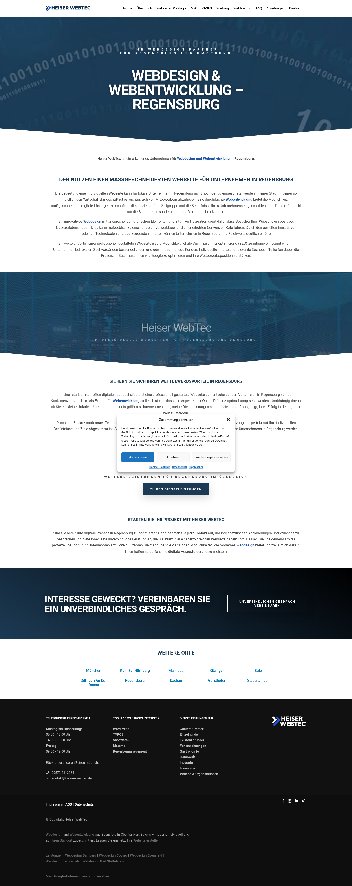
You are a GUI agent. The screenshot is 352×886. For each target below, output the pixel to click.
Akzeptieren (138, 457)
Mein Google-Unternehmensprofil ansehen (77, 876)
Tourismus (187, 768)
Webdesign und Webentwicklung (203, 158)
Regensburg (135, 680)
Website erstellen (146, 840)
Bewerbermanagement (130, 751)
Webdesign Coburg (113, 855)
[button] (228, 419)
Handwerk (187, 757)
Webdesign (92, 221)
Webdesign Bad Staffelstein (103, 861)
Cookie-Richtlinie (159, 467)
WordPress (121, 729)
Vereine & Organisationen (199, 774)
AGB (68, 804)
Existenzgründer (192, 740)
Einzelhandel (189, 735)
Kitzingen (217, 670)
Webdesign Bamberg (80, 855)
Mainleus (176, 670)
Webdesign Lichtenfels (63, 861)
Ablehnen (173, 457)
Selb (258, 670)
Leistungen (54, 855)
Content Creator (191, 729)
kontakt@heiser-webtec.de (69, 778)
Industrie (186, 763)
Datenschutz (179, 467)
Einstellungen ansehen (211, 457)
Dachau (176, 680)
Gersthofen (217, 680)
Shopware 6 (121, 740)
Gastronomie (189, 751)
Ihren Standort (61, 840)
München (93, 670)
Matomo (119, 746)
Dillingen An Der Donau (94, 682)
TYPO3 (118, 735)
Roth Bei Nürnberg (135, 670)
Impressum (196, 467)
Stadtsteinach (258, 680)
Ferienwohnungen (193, 746)
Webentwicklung (239, 199)
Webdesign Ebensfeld (146, 855)
